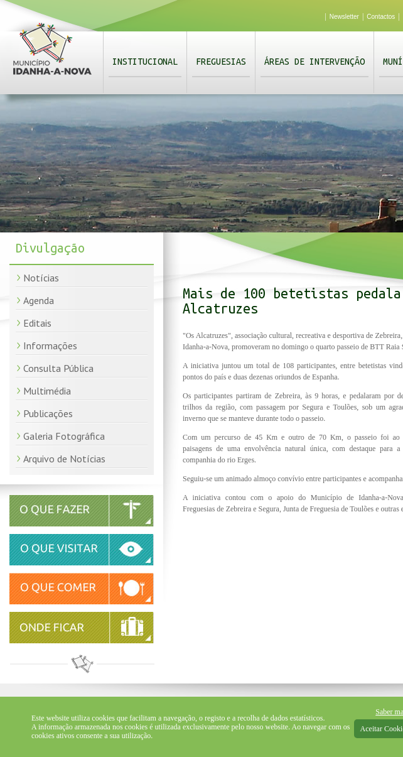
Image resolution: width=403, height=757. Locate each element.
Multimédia (47, 390)
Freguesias (221, 62)
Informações (50, 345)
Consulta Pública (58, 368)
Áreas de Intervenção (314, 62)
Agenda (38, 300)
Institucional (145, 62)
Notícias (41, 277)
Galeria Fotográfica (64, 436)
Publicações (48, 413)
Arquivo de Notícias (64, 458)
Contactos (381, 16)
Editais (37, 323)
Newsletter (344, 16)
